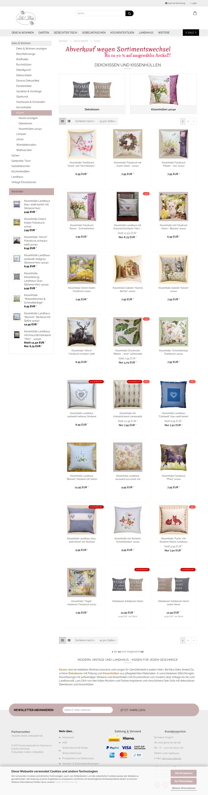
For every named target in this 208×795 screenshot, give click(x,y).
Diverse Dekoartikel (27, 80)
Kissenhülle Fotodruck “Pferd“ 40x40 (173, 478)
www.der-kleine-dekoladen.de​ (27, 736)
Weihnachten (24, 150)
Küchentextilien (122, 32)
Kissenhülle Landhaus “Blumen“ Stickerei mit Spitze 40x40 (81, 478)
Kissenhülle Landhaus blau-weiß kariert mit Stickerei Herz (82, 540)
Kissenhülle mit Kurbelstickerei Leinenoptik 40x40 (127, 415)
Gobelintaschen (93, 32)
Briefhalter (22, 59)
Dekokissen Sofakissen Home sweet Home (173, 603)
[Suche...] (129, 13)
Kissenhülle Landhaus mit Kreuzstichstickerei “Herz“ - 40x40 (128, 227)
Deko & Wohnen (23, 32)
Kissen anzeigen (28, 118)
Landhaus (146, 32)
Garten (44, 32)
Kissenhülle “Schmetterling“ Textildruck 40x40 (173, 352)
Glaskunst (22, 96)
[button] (195, 13)
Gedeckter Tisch (65, 32)
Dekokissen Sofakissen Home (127, 602)
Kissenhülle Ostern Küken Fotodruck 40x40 (81, 290)
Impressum (68, 738)
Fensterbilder (24, 86)
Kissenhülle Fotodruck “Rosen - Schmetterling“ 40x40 (81, 227)
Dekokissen (25, 123)
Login (193, 3)
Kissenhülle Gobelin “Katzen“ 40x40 (174, 290)
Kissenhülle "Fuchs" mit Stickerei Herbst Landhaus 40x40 (174, 540)
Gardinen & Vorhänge (29, 91)
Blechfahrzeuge (25, 53)
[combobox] (85, 121)
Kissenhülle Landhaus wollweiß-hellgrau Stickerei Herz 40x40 (81, 415)
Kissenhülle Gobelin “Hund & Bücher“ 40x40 (128, 290)
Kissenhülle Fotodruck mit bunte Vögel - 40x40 (127, 164)
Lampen (21, 134)
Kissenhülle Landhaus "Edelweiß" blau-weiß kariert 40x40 (173, 415)
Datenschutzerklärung (66, 782)
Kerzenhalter (23, 107)
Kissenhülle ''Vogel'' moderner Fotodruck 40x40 (81, 603)
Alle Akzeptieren (183, 773)
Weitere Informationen (183, 788)
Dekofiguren (23, 69)
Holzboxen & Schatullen (30, 102)
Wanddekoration (26, 144)
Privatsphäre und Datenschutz (78, 759)
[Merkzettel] (187, 13)
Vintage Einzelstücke (23, 182)
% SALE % (191, 32)
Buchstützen (23, 64)
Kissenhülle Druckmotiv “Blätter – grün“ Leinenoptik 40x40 (127, 352)
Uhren (20, 139)
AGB (64, 743)
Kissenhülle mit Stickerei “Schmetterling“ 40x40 (128, 540)
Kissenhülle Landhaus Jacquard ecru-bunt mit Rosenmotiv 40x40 (127, 478)
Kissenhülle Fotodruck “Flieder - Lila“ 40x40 (173, 164)
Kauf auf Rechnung (175, 3)
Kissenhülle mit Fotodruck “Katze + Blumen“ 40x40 (173, 227)
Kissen (20, 112)
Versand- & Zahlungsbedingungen (80, 764)
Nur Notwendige (184, 781)
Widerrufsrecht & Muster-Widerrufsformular (75, 751)
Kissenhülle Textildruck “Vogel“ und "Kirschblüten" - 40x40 (81, 164)
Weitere (164, 32)
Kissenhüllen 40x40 (30, 128)
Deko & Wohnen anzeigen (31, 48)
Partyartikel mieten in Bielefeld (27, 752)
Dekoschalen (24, 75)
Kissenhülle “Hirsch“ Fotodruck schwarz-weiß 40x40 (82, 352)
